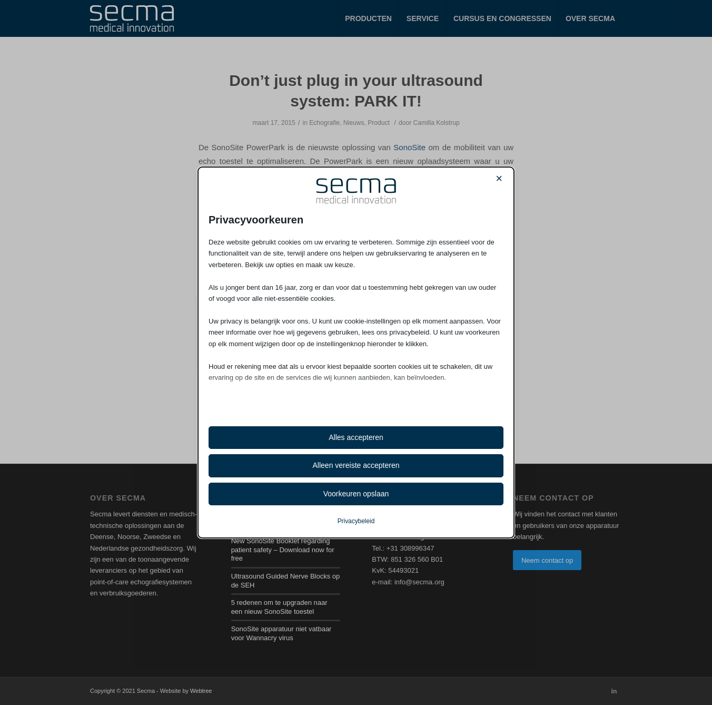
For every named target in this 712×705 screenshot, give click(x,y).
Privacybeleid (356, 521)
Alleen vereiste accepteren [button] (356, 465)
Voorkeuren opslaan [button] (356, 493)
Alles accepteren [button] (356, 437)
